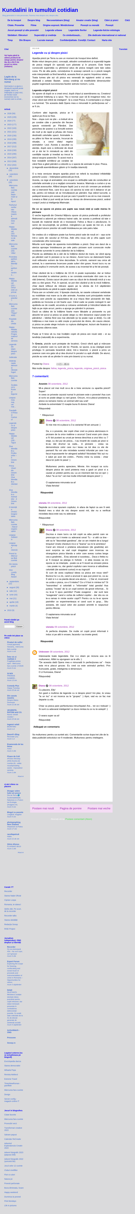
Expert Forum (13, 961)
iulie (11, 591)
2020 (9, 135)
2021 (9, 132)
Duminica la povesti (12, 1197)
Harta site (107, 40)
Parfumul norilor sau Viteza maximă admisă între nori (13, 214)
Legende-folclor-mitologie (106, 30)
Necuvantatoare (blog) (58, 20)
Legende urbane (53, 30)
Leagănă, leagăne (14, 815)
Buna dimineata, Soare (13, 1188)
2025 (9, 117)
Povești (109, 25)
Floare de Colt (13, 756)
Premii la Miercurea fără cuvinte (13, 556)
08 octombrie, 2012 (58, 384)
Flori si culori (9, 1175)
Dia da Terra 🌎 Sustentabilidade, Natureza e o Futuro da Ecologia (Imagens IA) (15, 800)
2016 (9, 150)
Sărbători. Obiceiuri (18, 35)
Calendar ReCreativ (12, 1139)
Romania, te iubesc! (12, 904)
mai (11, 598)
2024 (9, 121)
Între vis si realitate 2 (11, 658)
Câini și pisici (111, 20)
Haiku (9, 836)
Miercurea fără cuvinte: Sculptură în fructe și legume (13, 385)
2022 (9, 128)
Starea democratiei (12, 1066)
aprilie (12, 602)
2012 (9, 165)
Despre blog (34, 20)
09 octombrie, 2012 (64, 627)
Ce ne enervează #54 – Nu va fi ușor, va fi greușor (15, 951)
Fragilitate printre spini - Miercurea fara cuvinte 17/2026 (15, 663)
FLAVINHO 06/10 (14, 846)
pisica (103, 368)
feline (54, 368)
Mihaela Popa (10, 1070)
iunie (11, 595)
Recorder (8, 891)
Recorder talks (10, 916)
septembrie (14, 581)
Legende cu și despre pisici (13, 426)
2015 (9, 154)
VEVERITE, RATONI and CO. (14, 711)
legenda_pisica (65, 368)
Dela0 (9, 990)
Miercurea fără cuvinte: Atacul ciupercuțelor (13, 525)
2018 (9, 143)
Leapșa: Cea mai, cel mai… (12, 402)
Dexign (7, 1094)
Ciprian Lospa (10, 900)
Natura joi (8, 1179)
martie (12, 606)
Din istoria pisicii (13, 565)
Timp (10, 40)
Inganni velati (13, 724)
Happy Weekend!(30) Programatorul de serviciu (13, 334)
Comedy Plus (13, 686)
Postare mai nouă (43, 808)
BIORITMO (11, 727)
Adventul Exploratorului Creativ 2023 (13, 1145)
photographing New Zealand (14, 823)
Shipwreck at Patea (15, 827)
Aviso (9, 749)
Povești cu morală (90, 25)
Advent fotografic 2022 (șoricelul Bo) (13, 1160)
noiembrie (13, 174)
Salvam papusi (10, 1135)
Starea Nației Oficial (12, 896)
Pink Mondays (10, 1201)
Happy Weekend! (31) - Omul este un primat (13, 285)
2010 (9, 610)
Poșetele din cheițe (12, 321)
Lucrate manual (45, 40)
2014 (9, 157)
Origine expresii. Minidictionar (58, 25)
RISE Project (9, 929)
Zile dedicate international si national (107, 35)
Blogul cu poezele (15, 812)
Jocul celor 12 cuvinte (13, 1166)
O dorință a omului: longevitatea (13, 511)
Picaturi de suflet (14, 642)
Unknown (44, 651)
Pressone (11, 1038)
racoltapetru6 (13, 834)
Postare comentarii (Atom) (78, 819)
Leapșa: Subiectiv (13, 537)
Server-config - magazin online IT (11, 1100)
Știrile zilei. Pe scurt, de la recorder (12, 910)
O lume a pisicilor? (13, 298)
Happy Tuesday (13, 688)
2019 (9, 139)
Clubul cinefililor (11, 1170)
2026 (9, 113)
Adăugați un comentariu (46, 727)
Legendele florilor (78, 30)
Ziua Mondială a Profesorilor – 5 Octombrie (13, 454)
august (12, 587)
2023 (9, 124)
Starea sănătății (10, 920)
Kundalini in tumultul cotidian (40, 10)
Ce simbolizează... (72, 35)
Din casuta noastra (12, 697)
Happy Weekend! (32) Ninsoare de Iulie (13, 233)
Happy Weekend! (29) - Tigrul (13, 438)
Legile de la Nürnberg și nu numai (12, 79)
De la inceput (14, 20)
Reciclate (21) (12, 737)
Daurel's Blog (13, 734)
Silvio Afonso (13, 844)
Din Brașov (25, 40)
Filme (33, 25)
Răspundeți (44, 408)
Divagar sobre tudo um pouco (14, 792)
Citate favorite (10, 1115)
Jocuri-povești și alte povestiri (23, 30)
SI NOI (10, 673)
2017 (9, 146)
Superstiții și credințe (45, 35)
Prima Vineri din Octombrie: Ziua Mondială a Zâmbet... (13, 476)
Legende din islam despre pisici (13, 349)
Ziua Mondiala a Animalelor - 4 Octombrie (13, 497)
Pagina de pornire (71, 808)
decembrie (13, 168)
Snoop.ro (11, 1043)
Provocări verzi (10, 1123)
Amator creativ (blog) (87, 20)
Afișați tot (21, 776)
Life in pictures (10, 1205)
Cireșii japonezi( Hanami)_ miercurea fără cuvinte (15, 646)
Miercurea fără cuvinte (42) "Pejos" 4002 (13, 309)
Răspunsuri (48, 415)
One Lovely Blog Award (12, 573)
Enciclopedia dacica (12, 1061)
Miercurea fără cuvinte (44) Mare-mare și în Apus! (13, 193)
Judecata (13, 357)
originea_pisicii (91, 368)
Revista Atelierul (11, 1074)
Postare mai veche (99, 808)
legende (79, 368)
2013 (9, 161)
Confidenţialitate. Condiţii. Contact (77, 40)
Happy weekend (11, 1192)
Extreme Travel (10, 1079)
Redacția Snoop (11, 924)
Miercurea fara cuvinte (13, 1090)
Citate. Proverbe (16, 25)
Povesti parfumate (12, 1183)
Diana (49, 420)
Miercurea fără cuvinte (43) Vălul (13, 248)
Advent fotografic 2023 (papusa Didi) (13, 1153)
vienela (43, 503)
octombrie (13, 180)
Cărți (127, 20)
